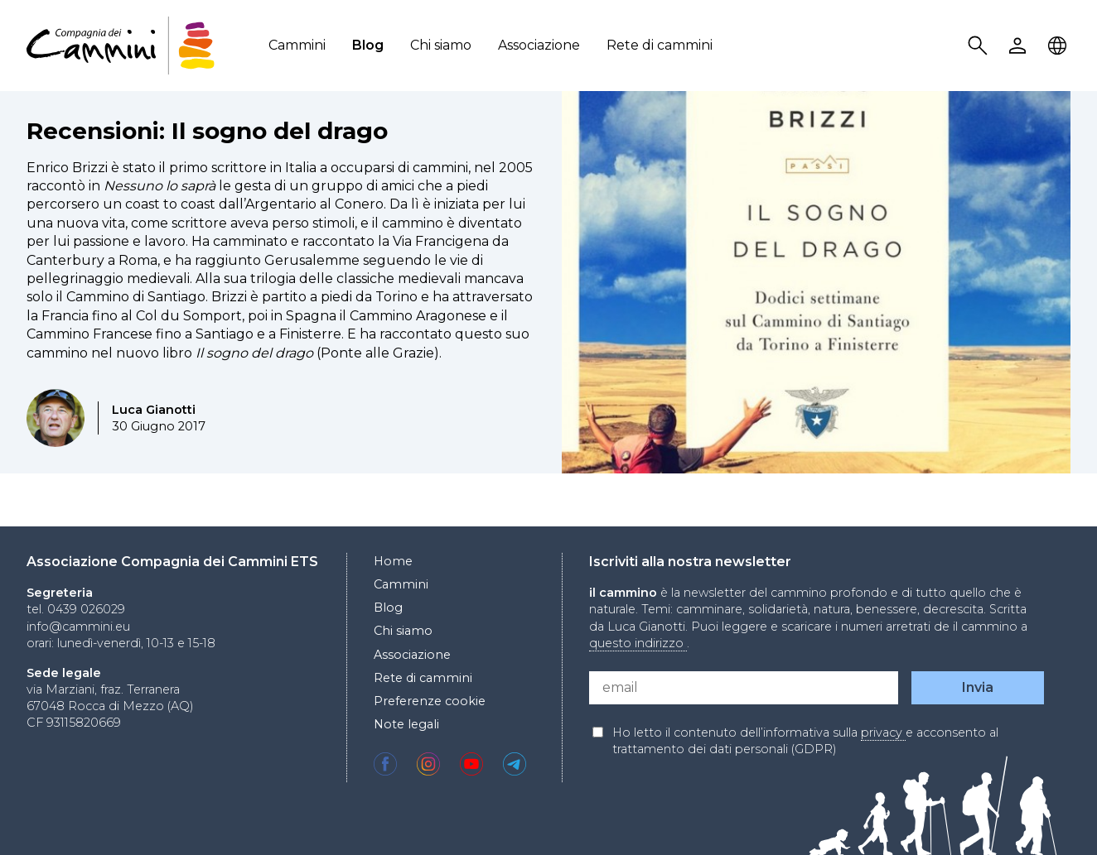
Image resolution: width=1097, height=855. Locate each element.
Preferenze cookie (430, 701)
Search (980, 46)
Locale (1059, 46)
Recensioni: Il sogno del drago (207, 131)
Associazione (539, 45)
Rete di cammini (659, 45)
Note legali (406, 724)
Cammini (297, 45)
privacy (883, 732)
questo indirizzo (638, 643)
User (1020, 46)
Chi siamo (440, 45)
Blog (368, 45)
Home (393, 561)
